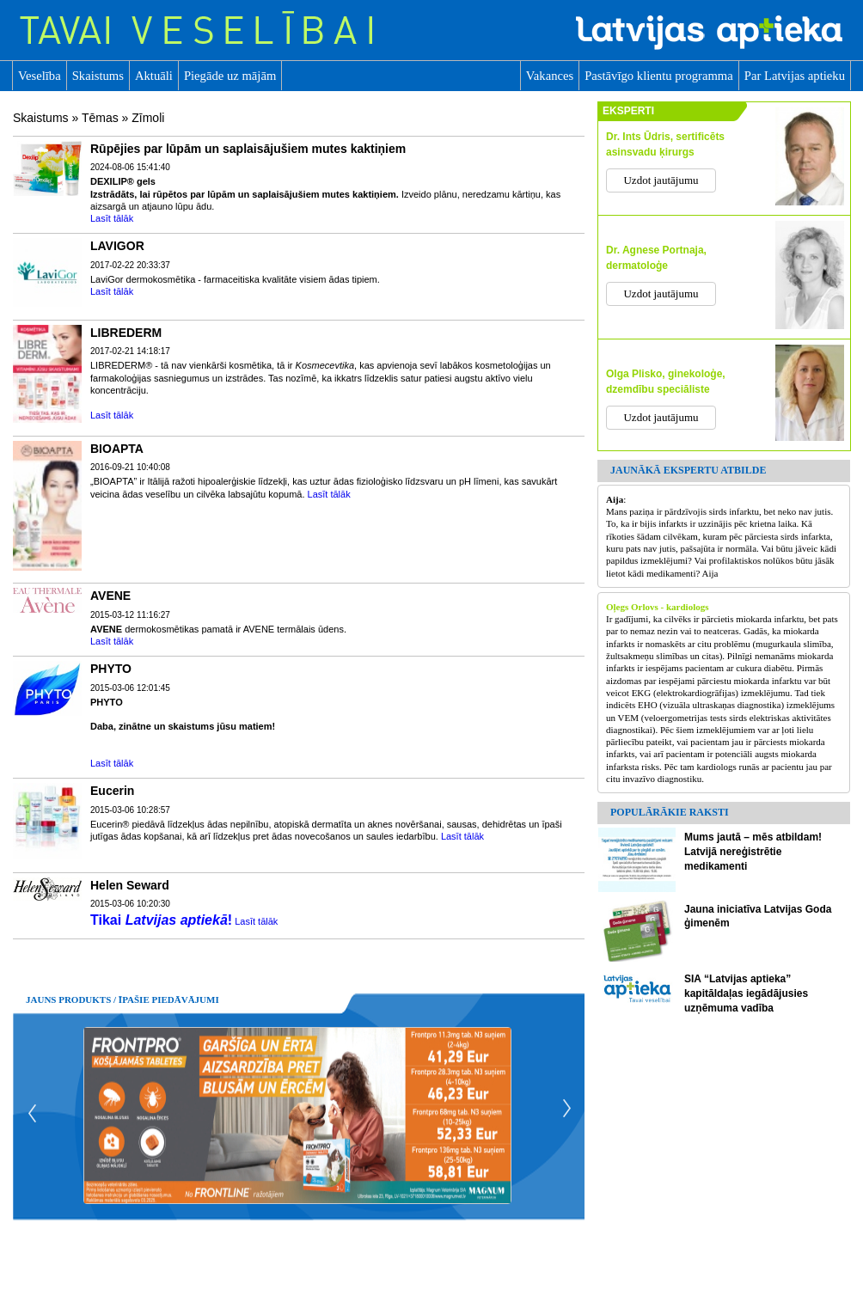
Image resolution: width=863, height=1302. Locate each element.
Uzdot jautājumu (660, 180)
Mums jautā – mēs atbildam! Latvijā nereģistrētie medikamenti (753, 851)
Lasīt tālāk (111, 218)
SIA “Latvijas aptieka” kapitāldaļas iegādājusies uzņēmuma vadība (746, 993)
